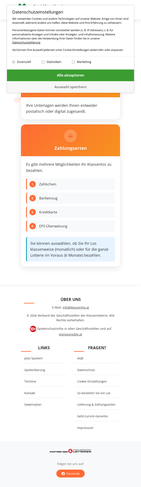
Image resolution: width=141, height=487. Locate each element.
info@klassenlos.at (76, 307)
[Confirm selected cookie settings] (72, 87)
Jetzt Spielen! (33, 358)
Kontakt (29, 393)
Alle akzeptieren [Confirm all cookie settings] (72, 75)
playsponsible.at (70, 334)
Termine (30, 381)
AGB (80, 358)
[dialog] (72, 49)
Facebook (70, 474)
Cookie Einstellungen (92, 381)
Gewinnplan (32, 404)
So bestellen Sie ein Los (94, 393)
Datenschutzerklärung (28, 42)
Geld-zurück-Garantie (92, 416)
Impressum (85, 428)
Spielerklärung (34, 370)
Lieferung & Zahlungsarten (96, 404)
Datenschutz (86, 370)
